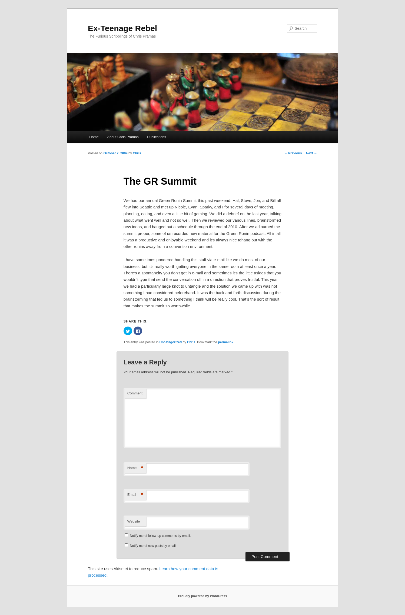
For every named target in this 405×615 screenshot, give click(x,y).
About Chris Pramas (122, 137)
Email (135, 495)
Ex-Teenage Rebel (122, 28)
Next (311, 153)
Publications (156, 137)
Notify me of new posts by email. (153, 546)
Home (94, 137)
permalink (225, 342)
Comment (134, 393)
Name (135, 468)
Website (133, 521)
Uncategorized (171, 342)
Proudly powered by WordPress (202, 596)
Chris (137, 153)
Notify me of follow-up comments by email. (160, 536)
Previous (293, 153)
